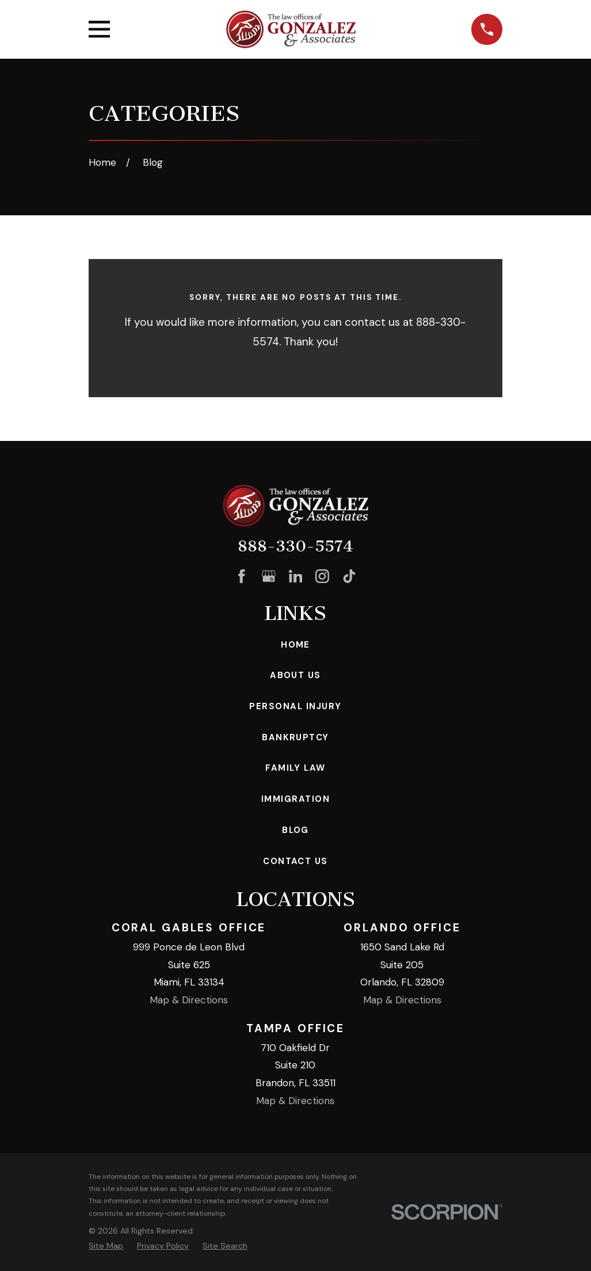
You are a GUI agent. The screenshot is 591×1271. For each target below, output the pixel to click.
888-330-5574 (295, 546)
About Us (295, 675)
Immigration (295, 799)
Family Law (295, 768)
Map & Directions (189, 1000)
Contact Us (295, 861)
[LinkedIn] (296, 576)
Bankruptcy (295, 737)
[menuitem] (106, 1246)
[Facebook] (242, 576)
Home (295, 644)
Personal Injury (295, 706)
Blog (295, 830)
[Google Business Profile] (269, 576)
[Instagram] (322, 576)
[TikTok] (349, 576)
